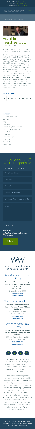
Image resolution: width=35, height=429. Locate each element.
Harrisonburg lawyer (22, 282)
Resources (7, 144)
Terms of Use (17, 425)
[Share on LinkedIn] (16, 98)
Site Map (24, 425)
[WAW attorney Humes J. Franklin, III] (15, 31)
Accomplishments (10, 117)
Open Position (8, 139)
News (5, 17)
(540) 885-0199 (21, 3)
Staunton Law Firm (17, 301)
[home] (14, 10)
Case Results (7, 124)
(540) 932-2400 (22, 5)
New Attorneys (8, 137)
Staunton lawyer (22, 305)
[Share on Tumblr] (19, 98)
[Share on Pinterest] (12, 98)
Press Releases (8, 142)
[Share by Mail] (30, 98)
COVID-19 (6, 132)
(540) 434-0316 (22, 1)
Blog (4, 122)
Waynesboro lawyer (22, 330)
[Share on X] (8, 98)
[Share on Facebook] (4, 98)
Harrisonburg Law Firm (17, 277)
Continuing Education (19, 45)
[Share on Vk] (23, 98)
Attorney (6, 119)
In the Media (8, 134)
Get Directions (17, 296)
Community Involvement (12, 127)
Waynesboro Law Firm (17, 325)
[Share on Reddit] (27, 98)
